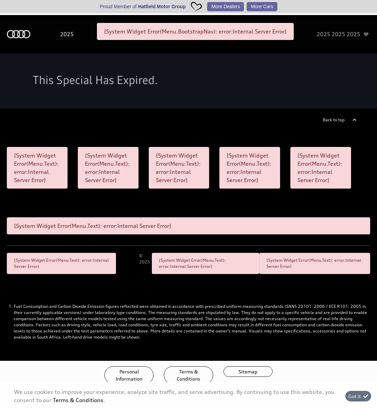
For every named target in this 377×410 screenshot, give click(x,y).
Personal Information (129, 375)
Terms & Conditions (188, 375)
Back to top (334, 119)
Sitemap (247, 371)
